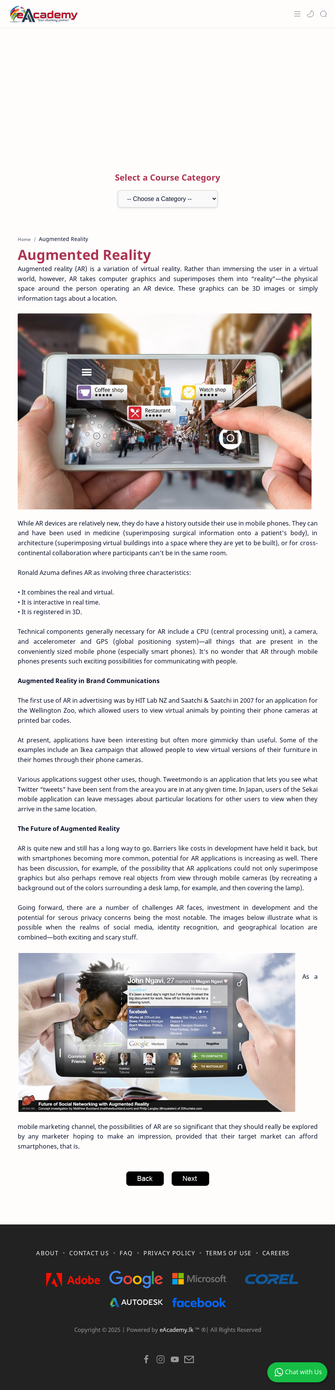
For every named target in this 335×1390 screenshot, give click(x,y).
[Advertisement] (168, 90)
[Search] (323, 14)
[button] (310, 14)
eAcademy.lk (177, 1329)
